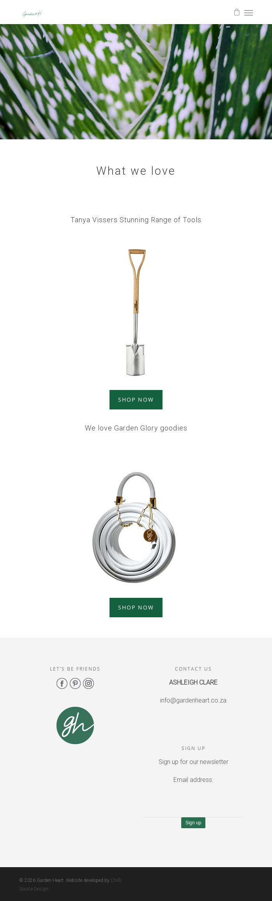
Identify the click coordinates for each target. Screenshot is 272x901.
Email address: (193, 779)
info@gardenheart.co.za (193, 700)
